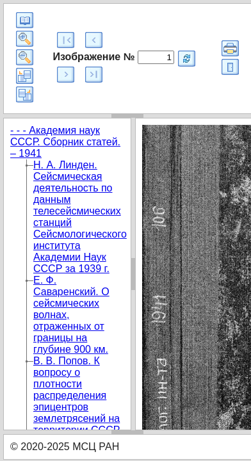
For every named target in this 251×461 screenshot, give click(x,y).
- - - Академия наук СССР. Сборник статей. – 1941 (65, 142)
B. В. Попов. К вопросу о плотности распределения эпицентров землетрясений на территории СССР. (77, 395)
